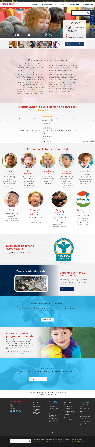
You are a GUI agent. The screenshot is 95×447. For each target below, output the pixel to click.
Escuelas (63, 4)
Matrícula (66, 414)
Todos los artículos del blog (85, 424)
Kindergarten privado (54, 418)
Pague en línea (48, 1)
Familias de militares (69, 417)
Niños (28, 172)
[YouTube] (20, 411)
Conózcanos (74, 4)
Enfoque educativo (38, 404)
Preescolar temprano (54, 410)
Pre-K (50, 413)
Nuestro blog (88, 4)
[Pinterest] (17, 411)
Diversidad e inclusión (85, 404)
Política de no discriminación (78, 441)
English (86, 1)
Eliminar (28, 8)
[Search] (89, 13)
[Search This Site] (20, 441)
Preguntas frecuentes (85, 416)
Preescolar (66, 172)
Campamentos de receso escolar (53, 425)
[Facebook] (11, 411)
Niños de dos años (53, 408)
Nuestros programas (48, 4)
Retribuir (82, 413)
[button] (44, 141)
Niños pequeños (53, 406)
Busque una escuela (69, 404)
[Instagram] (14, 411)
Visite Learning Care (38, 441)
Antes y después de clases (53, 421)
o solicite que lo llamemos (56, 379)
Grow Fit (51, 432)
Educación (33, 4)
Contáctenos (71, 31)
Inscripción (66, 416)
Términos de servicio (64, 441)
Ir (23, 8)
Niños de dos (47, 172)
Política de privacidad (51, 441)
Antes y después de (59, 212)
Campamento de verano (53, 428)
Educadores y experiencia (36, 407)
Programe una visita (18, 1)
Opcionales (51, 430)
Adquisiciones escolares (85, 408)
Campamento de (83, 211)
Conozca (67, 289)
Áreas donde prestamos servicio (41, 443)
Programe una (38, 379)
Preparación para (35, 212)
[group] (13, 44)
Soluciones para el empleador (72, 1)
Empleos (58, 1)
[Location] (80, 13)
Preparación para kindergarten (53, 416)
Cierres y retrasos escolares (68, 420)
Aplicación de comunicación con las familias (69, 411)
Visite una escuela (68, 406)
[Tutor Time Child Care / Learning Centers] (7, 4)
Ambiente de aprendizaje (36, 413)
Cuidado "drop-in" (53, 423)
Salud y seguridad (68, 408)
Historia (81, 414)
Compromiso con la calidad (38, 410)
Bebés (50, 404)
